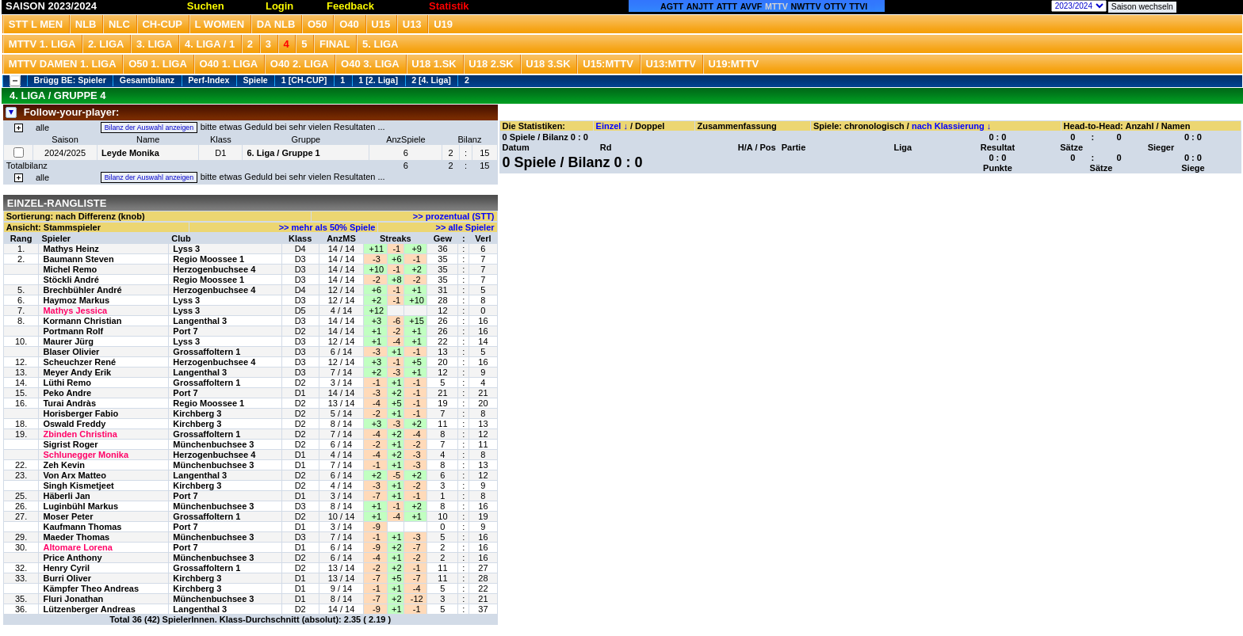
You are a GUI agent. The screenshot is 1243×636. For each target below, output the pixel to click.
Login (279, 6)
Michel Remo (70, 269)
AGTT (671, 6)
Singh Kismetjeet (78, 485)
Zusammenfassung (737, 126)
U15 (380, 24)
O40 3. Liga (370, 64)
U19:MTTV (734, 64)
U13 (412, 24)
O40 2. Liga (299, 64)
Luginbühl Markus (80, 506)
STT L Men (36, 24)
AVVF (751, 6)
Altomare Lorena (77, 547)
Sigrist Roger (70, 444)
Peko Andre (67, 393)
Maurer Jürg (68, 341)
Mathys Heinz (70, 248)
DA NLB (276, 24)
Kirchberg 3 (197, 413)
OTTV (835, 6)
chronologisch (874, 126)
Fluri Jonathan (73, 599)
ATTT (727, 6)
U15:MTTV (608, 64)
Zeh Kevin (64, 465)
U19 (443, 24)
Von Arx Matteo (74, 475)
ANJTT (700, 6)
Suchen (205, 6)
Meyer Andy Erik (77, 372)
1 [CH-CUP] (304, 80)
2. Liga (106, 44)
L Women (220, 24)
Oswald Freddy (74, 423)
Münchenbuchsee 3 (213, 444)
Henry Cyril (66, 568)
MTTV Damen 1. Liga (63, 64)
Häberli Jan (66, 496)
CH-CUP (162, 24)
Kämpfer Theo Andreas (91, 588)
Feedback (350, 6)
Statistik (449, 6)
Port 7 (185, 331)
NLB (86, 24)
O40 (349, 24)
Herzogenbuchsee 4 (214, 269)
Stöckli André (71, 279)
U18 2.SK (491, 64)
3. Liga (154, 44)
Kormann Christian (82, 321)
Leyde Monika (130, 153)
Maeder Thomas (76, 537)
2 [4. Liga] (431, 80)
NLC (119, 24)
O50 (317, 24)
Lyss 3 (186, 248)
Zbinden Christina (80, 434)
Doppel (649, 126)
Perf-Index (208, 80)
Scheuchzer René (79, 362)
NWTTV (806, 6)
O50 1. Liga (157, 64)
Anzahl (1139, 126)
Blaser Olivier (71, 351)
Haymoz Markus (76, 300)
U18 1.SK (433, 64)
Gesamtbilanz (147, 80)
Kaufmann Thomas (82, 526)
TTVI (858, 6)
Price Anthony (72, 557)
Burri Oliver (67, 578)
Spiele (255, 80)
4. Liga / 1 (210, 44)
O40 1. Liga (228, 64)
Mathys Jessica (75, 310)
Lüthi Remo (67, 382)
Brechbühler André (82, 290)
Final (334, 44)
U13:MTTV (670, 64)
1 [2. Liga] (378, 80)
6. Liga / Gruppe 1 (283, 153)
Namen (1176, 126)
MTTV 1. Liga (42, 44)
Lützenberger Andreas (89, 609)
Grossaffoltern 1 (206, 351)
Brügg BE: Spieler (70, 80)
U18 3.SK (548, 64)
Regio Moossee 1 (208, 259)
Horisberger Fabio (80, 413)
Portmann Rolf (73, 331)
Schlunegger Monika (85, 454)
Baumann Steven (78, 259)
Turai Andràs (69, 403)
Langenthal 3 (200, 321)
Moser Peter (68, 516)
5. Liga (380, 44)
